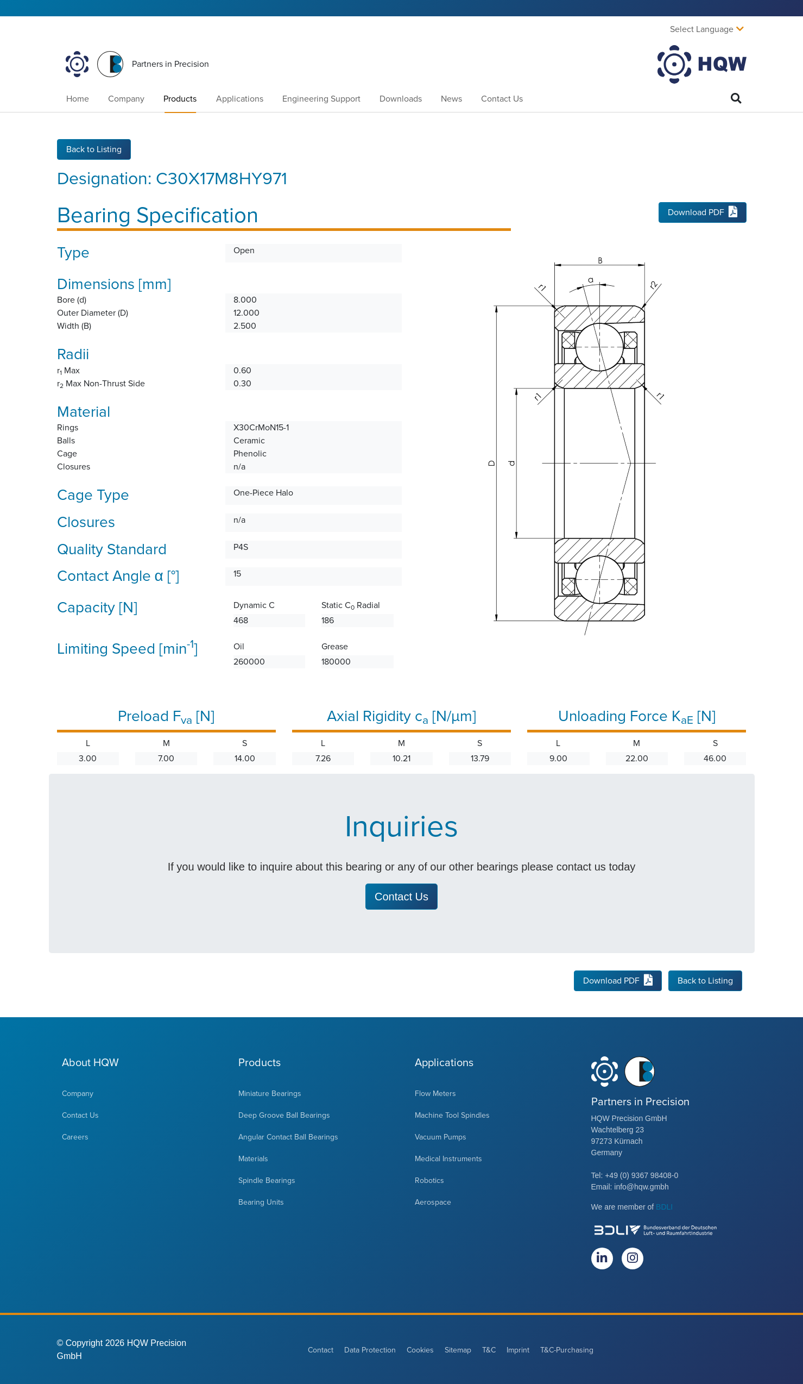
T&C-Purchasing (566, 1349)
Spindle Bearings (266, 1180)
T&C (489, 1349)
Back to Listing (94, 148)
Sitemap (458, 1349)
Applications (239, 98)
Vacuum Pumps (440, 1136)
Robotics (429, 1180)
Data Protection (370, 1349)
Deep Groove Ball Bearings (284, 1114)
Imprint (518, 1349)
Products (180, 98)
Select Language (702, 29)
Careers (75, 1136)
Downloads (401, 98)
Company (126, 98)
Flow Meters (435, 1093)
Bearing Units (261, 1201)
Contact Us (502, 98)
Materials (253, 1158)
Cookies (420, 1349)
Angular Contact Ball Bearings (288, 1136)
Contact (320, 1349)
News (451, 98)
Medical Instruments (448, 1158)
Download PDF (702, 212)
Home (77, 98)
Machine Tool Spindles (452, 1114)
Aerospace (433, 1201)
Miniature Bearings (269, 1093)
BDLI (664, 1206)
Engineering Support (321, 98)
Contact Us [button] (401, 896)
